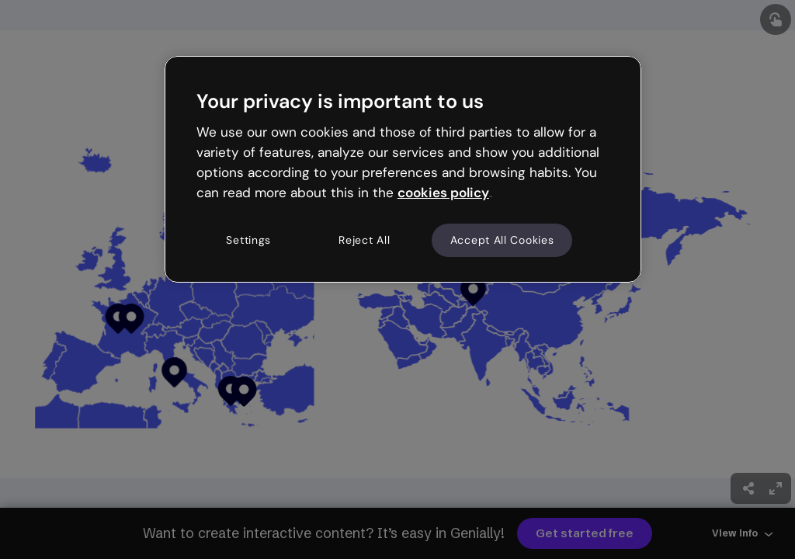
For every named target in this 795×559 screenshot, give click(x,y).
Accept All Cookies (502, 240)
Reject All (364, 240)
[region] (403, 169)
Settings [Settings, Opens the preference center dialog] (248, 240)
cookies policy (443, 192)
